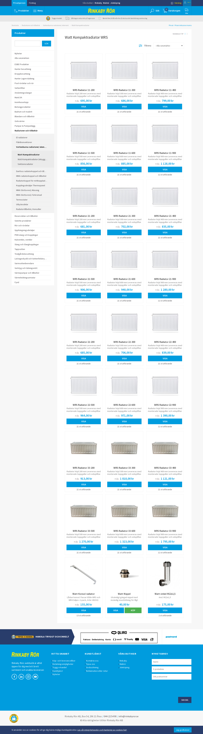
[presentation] (175, 696)
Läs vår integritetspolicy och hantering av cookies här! (102, 730)
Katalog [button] (169, 3)
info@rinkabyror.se (128, 724)
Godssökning (94, 675)
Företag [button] (32, 3)
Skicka (184, 708)
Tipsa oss (92, 672)
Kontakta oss (94, 668)
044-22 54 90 (110, 724)
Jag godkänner (183, 730)
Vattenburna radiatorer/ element (56, 25)
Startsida (15, 25)
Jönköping (115, 3)
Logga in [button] (184, 3)
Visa (83, 106)
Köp (133, 617)
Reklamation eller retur (98, 678)
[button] (39, 10)
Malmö (106, 3)
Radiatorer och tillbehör (31, 25)
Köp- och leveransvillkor (65, 668)
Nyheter (58, 682)
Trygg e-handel (61, 675)
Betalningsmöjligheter (64, 672)
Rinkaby (98, 3)
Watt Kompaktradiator (80, 25)
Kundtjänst (59, 678)
